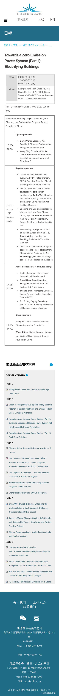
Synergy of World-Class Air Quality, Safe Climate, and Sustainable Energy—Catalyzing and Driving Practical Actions (30, 522)
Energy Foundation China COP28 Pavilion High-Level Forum (29, 391)
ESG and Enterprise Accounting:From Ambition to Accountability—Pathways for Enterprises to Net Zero (29, 551)
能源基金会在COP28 (20, 364)
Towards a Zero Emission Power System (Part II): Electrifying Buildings (30, 435)
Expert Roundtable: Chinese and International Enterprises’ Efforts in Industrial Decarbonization (30, 563)
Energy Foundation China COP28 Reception (28, 492)
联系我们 (29, 607)
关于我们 (19, 602)
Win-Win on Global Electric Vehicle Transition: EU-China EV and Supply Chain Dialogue (30, 573)
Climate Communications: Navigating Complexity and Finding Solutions (30, 534)
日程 (41, 45)
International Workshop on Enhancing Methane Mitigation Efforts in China (29, 484)
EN (52, 19)
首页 (15, 45)
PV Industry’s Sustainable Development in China (30, 581)
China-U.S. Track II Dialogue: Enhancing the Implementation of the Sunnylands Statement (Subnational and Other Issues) (28, 508)
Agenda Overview (15, 374)
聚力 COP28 (28, 45)
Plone (15, 690)
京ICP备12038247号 (41, 690)
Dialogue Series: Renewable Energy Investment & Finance (30, 450)
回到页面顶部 (48, 692)
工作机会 (39, 602)
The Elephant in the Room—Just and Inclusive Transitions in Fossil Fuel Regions (29, 474)
